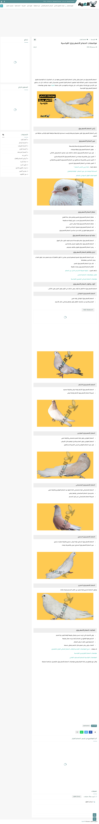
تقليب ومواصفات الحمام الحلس (87, 275)
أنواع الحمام (70, 6)
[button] (90, 732)
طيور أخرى (29, 6)
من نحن (64, 1)
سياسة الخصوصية (57, 1)
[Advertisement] (49, 22)
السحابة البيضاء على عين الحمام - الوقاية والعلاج (82, 171)
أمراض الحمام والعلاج (47, 6)
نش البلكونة (37, 6)
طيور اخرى (23, 164)
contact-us (49, 1)
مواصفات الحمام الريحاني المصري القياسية (84, 279)
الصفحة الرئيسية (70, 1)
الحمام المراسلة (22, 152)
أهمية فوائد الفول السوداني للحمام (86, 175)
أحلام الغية (17, 6)
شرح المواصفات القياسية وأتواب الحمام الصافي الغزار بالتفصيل (70, 649)
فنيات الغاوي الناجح (59, 6)
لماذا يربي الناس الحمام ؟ (81, 167)
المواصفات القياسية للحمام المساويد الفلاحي (83, 657)
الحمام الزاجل (23, 142)
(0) (35, 47)
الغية (53, 85)
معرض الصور (9, 6)
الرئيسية (94, 39)
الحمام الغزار (84, 39)
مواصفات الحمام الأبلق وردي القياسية (85, 653)
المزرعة (24, 6)
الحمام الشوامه (22, 146)
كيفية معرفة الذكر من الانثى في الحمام (76, 271)
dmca (44, 1)
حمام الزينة (23, 161)
